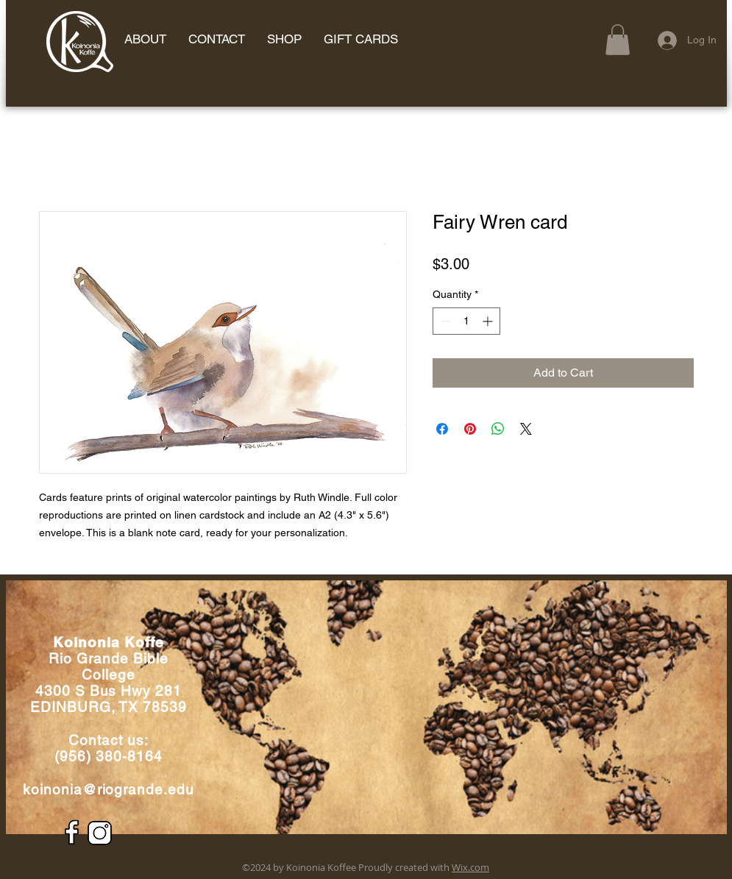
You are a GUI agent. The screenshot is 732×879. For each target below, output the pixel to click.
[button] (617, 39)
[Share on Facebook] (442, 429)
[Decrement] (444, 321)
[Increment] (489, 321)
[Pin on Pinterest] (470, 429)
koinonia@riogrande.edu (108, 789)
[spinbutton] (466, 321)
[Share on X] (526, 429)
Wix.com (470, 867)
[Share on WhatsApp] (498, 429)
